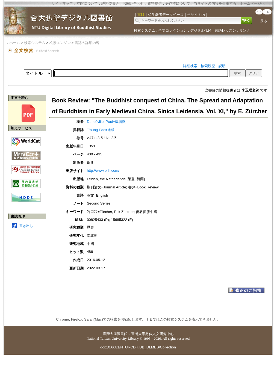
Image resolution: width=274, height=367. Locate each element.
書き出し (26, 226)
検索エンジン (60, 43)
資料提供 (155, 3)
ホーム (14, 43)
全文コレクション (172, 30)
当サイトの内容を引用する (215, 3)
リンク (244, 30)
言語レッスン (225, 30)
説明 (222, 66)
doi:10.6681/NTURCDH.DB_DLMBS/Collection (138, 347)
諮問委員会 (110, 3)
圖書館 (122, 334)
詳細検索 (190, 66)
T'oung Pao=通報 (101, 130)
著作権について (177, 3)
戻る (263, 21)
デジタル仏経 (200, 30)
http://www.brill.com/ (103, 170)
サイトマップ (62, 3)
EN (267, 12)
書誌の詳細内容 (87, 43)
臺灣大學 (110, 334)
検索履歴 (208, 66)
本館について (87, 3)
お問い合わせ (133, 3)
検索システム (144, 30)
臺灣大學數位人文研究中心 (152, 334)
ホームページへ (252, 3)
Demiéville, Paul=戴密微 (106, 122)
